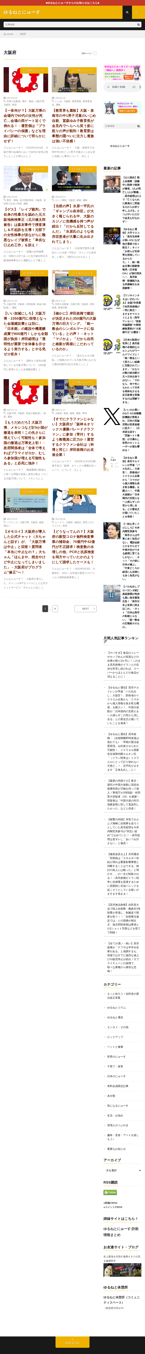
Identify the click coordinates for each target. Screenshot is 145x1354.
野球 (84, 413)
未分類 (111, 1095)
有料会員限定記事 (117, 1086)
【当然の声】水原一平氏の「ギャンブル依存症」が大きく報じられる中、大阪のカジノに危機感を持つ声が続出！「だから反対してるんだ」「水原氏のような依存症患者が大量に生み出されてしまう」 (73, 224)
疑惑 (14, 104)
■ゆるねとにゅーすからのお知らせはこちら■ (72, 2)
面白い (7, 525)
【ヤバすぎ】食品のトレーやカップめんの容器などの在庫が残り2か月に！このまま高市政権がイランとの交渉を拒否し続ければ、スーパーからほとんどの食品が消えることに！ (123, 664)
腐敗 (58, 104)
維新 (79, 200)
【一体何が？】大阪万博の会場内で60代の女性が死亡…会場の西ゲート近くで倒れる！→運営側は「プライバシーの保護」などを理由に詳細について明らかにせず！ (25, 126)
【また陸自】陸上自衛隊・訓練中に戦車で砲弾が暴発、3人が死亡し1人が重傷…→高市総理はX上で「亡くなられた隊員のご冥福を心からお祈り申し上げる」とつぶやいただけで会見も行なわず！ (131, 199)
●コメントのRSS (112, 1207)
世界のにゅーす (116, 1056)
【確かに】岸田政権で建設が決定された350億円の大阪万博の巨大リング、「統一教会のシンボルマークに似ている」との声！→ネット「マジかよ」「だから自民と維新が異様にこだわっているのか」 (74, 331)
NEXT (85, 608)
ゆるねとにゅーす (120, 146)
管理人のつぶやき (117, 1125)
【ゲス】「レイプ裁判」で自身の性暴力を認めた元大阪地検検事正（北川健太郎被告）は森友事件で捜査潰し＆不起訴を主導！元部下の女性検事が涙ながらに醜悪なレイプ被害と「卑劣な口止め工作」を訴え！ (25, 227)
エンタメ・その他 (117, 1027)
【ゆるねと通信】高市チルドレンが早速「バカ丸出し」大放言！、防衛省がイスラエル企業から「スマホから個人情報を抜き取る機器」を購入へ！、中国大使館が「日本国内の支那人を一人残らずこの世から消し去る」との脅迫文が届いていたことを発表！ (131, 487)
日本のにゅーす (35, 70)
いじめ (58, 101)
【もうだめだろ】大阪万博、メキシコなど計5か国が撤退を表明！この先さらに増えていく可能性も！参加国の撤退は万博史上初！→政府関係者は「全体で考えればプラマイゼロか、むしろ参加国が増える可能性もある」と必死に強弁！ (26, 443)
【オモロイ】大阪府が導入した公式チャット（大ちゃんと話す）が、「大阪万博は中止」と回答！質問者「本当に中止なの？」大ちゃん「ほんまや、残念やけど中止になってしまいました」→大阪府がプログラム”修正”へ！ (25, 552)
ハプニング (12, 522)
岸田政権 (30, 304)
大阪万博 (39, 101)
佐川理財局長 (26, 200)
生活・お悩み (115, 1115)
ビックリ (59, 522)
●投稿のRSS (110, 1203)
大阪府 (7, 104)
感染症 (77, 522)
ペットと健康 (115, 1046)
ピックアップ (115, 1036)
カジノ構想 (60, 200)
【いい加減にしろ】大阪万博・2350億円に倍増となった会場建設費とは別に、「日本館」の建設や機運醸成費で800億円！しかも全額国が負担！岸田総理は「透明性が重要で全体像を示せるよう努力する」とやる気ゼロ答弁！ (26, 334)
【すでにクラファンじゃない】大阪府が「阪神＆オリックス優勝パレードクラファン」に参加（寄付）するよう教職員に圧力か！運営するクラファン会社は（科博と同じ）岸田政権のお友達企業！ (73, 437)
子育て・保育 (115, 1066)
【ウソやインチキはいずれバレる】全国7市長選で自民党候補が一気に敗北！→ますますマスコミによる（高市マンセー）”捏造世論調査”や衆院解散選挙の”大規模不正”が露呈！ (131, 314)
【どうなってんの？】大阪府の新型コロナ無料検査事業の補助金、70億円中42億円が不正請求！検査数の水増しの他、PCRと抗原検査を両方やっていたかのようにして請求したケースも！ (73, 547)
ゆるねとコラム (116, 1007)
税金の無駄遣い (34, 413)
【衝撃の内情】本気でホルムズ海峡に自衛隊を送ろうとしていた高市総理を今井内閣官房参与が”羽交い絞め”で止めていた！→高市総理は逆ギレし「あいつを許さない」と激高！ (123, 831)
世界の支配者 (13, 101)
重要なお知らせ (116, 1148)
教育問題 (76, 101)
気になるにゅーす (117, 1105)
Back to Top (72, 1343)
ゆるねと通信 (115, 1017)
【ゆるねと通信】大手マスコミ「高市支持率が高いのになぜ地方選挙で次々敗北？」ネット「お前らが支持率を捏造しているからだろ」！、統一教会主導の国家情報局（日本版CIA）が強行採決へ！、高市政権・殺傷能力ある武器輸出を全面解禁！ (131, 258)
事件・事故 (27, 101)
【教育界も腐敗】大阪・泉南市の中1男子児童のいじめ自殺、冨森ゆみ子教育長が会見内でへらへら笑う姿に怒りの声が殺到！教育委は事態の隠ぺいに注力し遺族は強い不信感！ (74, 126)
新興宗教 (62, 307)
